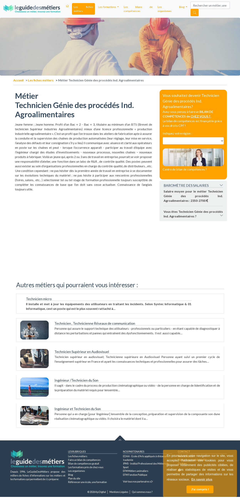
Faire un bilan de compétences (84, 459)
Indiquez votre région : (177, 133)
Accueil (18, 80)
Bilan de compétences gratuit (83, 463)
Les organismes (164, 9)
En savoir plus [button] (201, 479)
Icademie (128, 459)
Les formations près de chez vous (85, 467)
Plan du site (74, 478)
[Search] (210, 5)
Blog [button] (182, 6)
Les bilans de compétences (138, 9)
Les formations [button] (107, 6)
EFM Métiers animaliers (135, 470)
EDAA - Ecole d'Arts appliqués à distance (144, 456)
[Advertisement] (83, 219)
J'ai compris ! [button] (200, 489)
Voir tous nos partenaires (138, 481)
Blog (70, 474)
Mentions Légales (119, 491)
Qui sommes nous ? (142, 491)
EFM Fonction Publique (135, 474)
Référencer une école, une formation (87, 482)
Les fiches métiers (83, 9)
